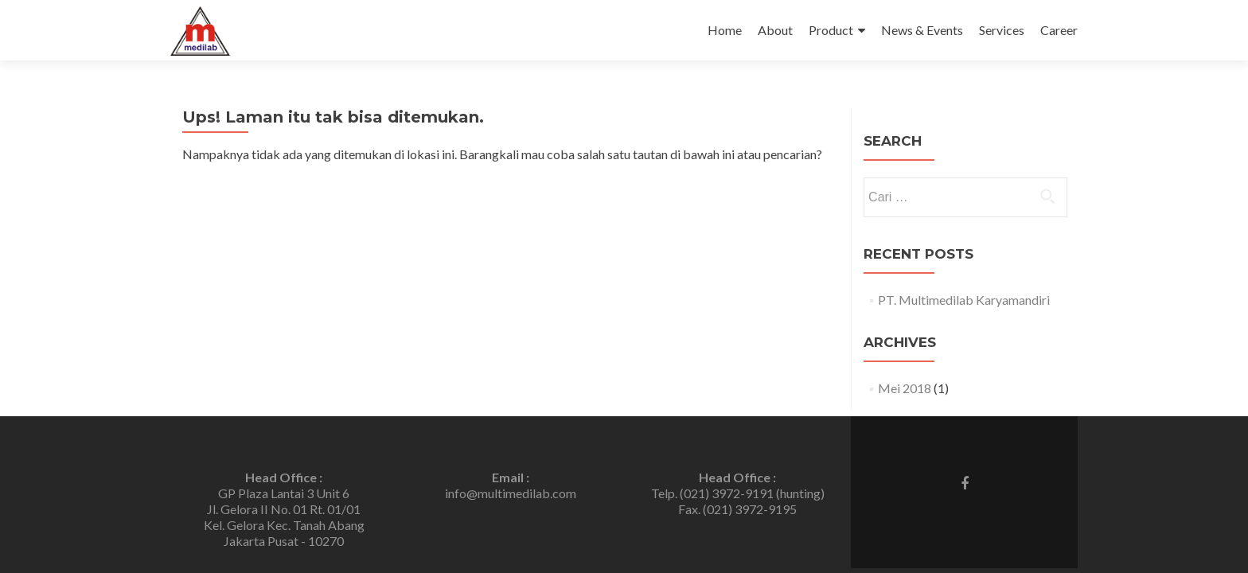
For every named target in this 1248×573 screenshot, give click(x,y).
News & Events (922, 29)
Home (725, 29)
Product (831, 29)
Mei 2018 (904, 388)
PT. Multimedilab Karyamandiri (964, 299)
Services (1001, 29)
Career (1059, 29)
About (775, 29)
